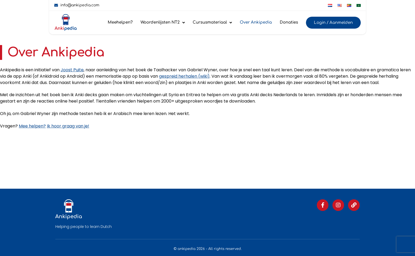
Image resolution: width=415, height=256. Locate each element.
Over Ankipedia (256, 22)
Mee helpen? (32, 126)
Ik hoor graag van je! (68, 126)
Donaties (289, 22)
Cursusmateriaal (212, 22)
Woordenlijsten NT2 (163, 22)
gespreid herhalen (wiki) (184, 76)
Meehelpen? (120, 22)
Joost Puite (72, 70)
